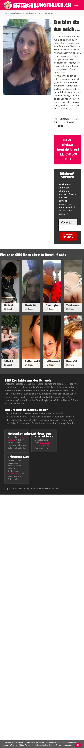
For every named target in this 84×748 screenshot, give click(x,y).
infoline (16, 3)
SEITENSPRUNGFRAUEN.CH (42, 6)
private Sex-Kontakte (42, 444)
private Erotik (14, 473)
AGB (76, 5)
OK (78, 745)
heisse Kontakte (15, 438)
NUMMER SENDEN (68, 236)
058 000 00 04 (26, 6)
